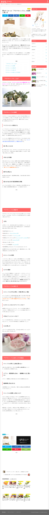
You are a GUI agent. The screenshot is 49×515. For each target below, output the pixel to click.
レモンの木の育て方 (38, 69)
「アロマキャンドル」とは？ (11, 63)
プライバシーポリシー (10, 512)
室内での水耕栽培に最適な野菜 (38, 80)
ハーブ (33, 52)
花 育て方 (33, 43)
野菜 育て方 (34, 46)
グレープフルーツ (13, 233)
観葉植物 (33, 49)
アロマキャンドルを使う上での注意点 (13, 72)
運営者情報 (3, 512)
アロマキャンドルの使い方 (11, 70)
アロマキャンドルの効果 (10, 65)
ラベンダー (15, 244)
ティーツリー (18, 237)
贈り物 (33, 60)
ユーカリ (25, 237)
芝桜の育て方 (36, 73)
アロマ (4, 434)
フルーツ (33, 57)
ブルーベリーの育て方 (38, 76)
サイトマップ (18, 512)
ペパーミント (16, 235)
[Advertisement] (16, 198)
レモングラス (15, 240)
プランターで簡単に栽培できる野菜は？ (38, 84)
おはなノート (6, 1)
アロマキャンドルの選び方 (11, 68)
